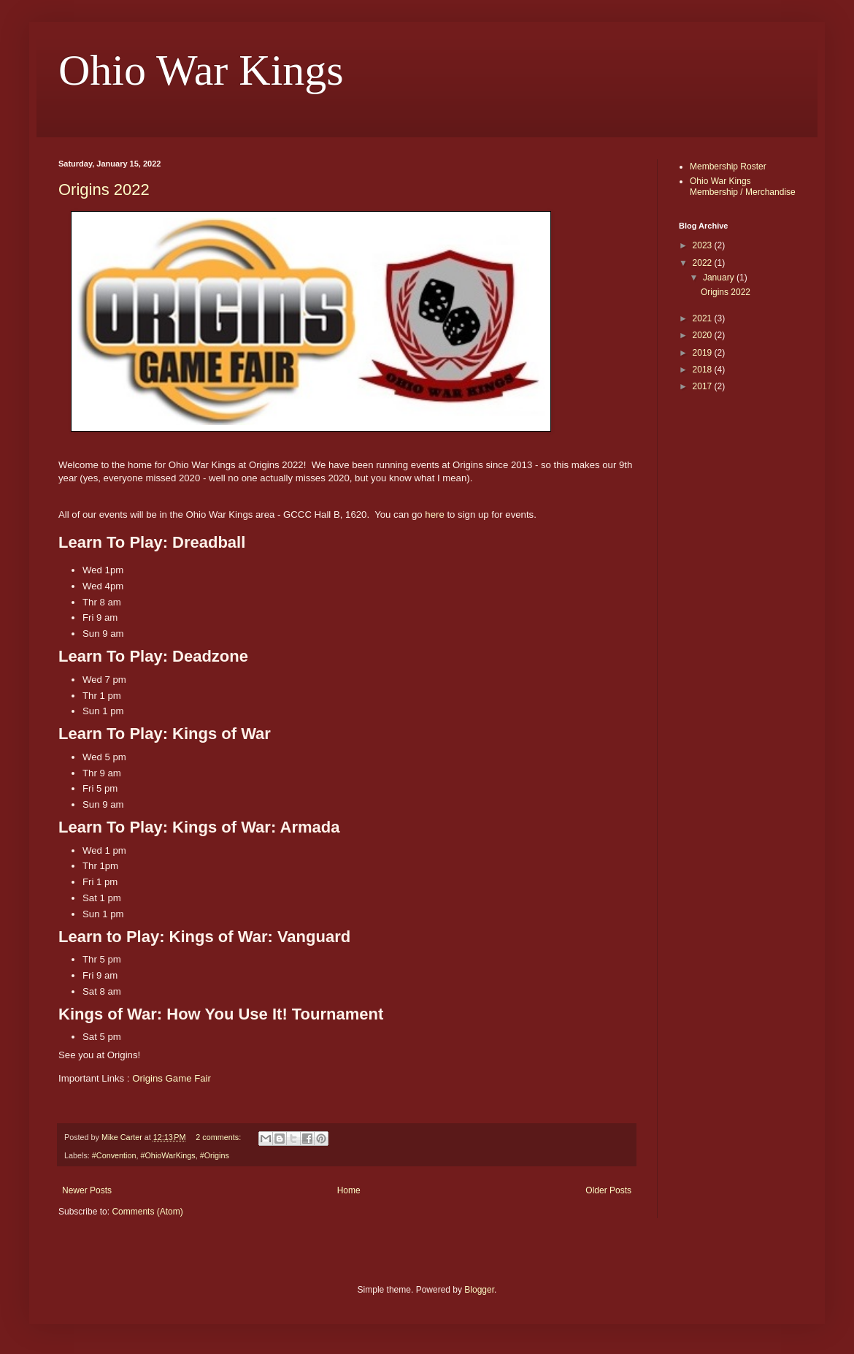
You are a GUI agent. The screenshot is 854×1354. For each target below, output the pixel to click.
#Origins (214, 1155)
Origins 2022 (104, 189)
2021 (704, 318)
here (434, 514)
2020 (704, 335)
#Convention (114, 1155)
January (719, 277)
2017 (704, 386)
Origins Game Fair (171, 1078)
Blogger (479, 1290)
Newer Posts (87, 1190)
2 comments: (219, 1137)
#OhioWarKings (167, 1155)
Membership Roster (728, 166)
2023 (704, 245)
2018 (704, 369)
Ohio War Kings (201, 70)
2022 (704, 263)
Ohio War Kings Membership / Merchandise (743, 186)
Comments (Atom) (147, 1211)
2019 (704, 353)
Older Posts (608, 1190)
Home (349, 1190)
